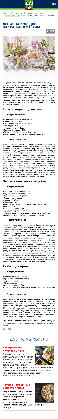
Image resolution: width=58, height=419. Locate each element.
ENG (54, 4)
